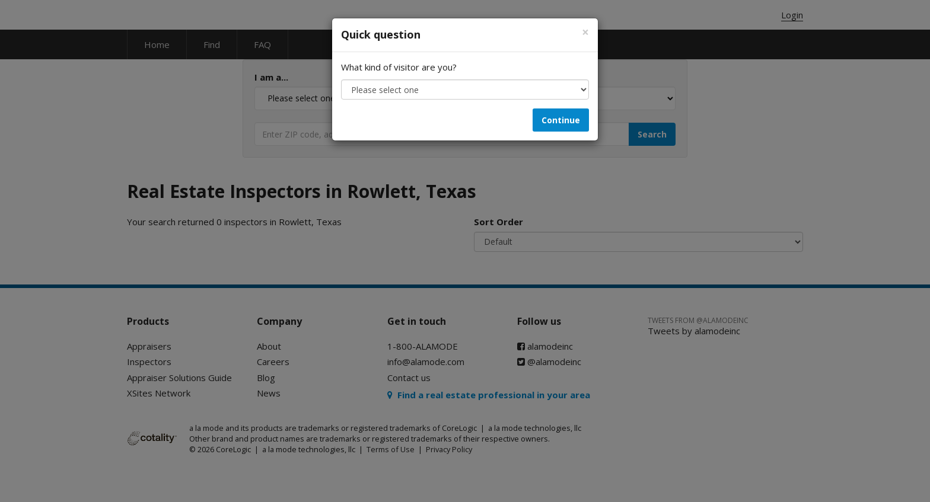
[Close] (585, 32)
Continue (561, 120)
